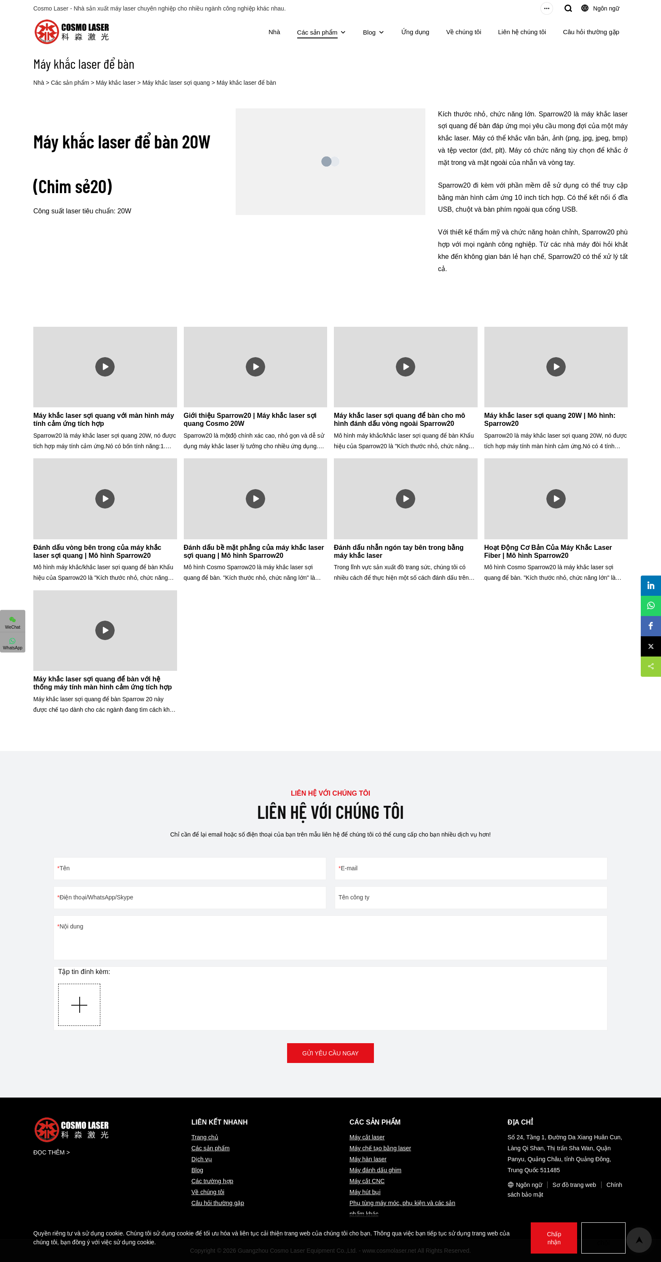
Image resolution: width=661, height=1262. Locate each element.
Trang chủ (204, 1137)
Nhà (274, 31)
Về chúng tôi (463, 31)
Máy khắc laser (115, 82)
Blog (369, 32)
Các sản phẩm (317, 32)
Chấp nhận (554, 1238)
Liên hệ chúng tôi (522, 31)
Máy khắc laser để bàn (246, 82)
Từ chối (603, 1238)
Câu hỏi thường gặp (591, 31)
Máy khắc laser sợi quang (176, 82)
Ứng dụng (415, 31)
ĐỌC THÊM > (51, 1152)
